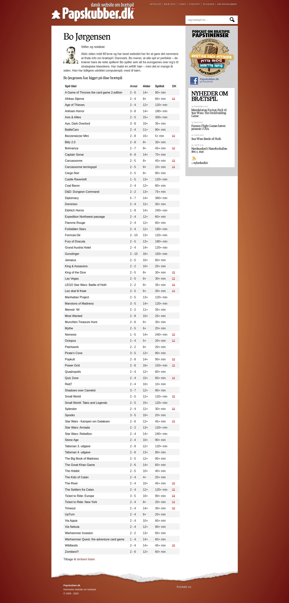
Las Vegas (72, 278)
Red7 (68, 384)
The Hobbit (72, 471)
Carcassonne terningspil (81, 167)
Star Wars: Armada (77, 427)
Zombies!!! (72, 551)
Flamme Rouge (75, 222)
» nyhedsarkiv (199, 162)
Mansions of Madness (79, 303)
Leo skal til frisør (75, 291)
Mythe (69, 328)
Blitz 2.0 (70, 142)
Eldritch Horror (74, 210)
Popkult (70, 359)
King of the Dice (75, 272)
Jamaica (70, 260)
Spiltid (159, 86)
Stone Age (72, 439)
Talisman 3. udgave (77, 446)
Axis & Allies (73, 117)
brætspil (170, 4)
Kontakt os (184, 587)
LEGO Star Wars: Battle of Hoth (86, 284)
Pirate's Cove (73, 353)
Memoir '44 (72, 309)
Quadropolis (73, 371)
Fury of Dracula (75, 241)
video (182, 4)
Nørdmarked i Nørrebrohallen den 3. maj (209, 150)
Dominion (71, 204)
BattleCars (72, 129)
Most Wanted (73, 315)
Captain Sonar (74, 154)
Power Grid (72, 365)
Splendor (71, 408)
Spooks (70, 415)
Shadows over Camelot (80, 390)
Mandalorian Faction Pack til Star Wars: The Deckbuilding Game (209, 112)
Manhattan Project (77, 297)
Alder (147, 86)
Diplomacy (72, 198)
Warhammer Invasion (79, 533)
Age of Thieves (74, 104)
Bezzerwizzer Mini (77, 135)
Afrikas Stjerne (74, 98)
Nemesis (70, 334)
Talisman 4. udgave (77, 452)
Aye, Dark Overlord (77, 123)
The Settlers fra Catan (79, 489)
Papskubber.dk (204, 81)
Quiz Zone (72, 378)
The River (71, 483)
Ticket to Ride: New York (81, 502)
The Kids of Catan (77, 477)
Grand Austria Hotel (78, 247)
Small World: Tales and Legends (86, 402)
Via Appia (71, 520)
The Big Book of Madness (82, 458)
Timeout (70, 508)
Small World (73, 396)
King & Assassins (76, 266)
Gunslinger (72, 253)
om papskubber (227, 4)
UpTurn (70, 514)
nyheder (208, 4)
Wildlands (71, 545)
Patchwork (72, 347)
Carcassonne (73, 160)
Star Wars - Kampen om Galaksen (87, 421)
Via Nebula (72, 526)
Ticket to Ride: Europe (79, 495)
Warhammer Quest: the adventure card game (94, 539)
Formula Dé (72, 235)
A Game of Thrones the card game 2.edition (93, 92)
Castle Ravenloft (76, 179)
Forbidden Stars (75, 229)
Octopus (70, 340)
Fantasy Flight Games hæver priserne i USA (208, 127)
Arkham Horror (74, 111)
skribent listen (86, 559)
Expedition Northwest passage (85, 216)
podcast (194, 4)
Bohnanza (71, 148)
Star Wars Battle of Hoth (206, 138)
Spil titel (70, 86)
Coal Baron (72, 185)
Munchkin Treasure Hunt (81, 322)
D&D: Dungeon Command (82, 191)
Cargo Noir (72, 173)
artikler (155, 4)
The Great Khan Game (80, 464)
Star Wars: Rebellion (78, 433)
